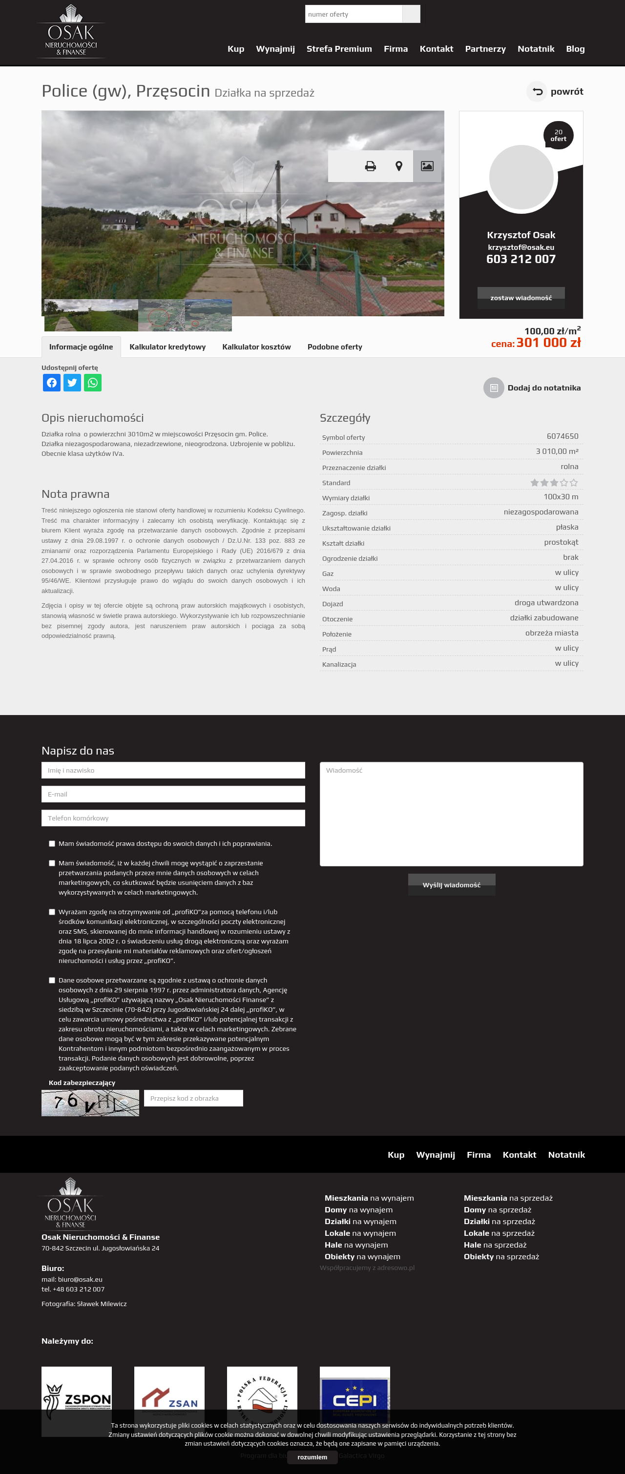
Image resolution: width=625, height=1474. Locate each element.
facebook (481, 14)
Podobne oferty (335, 347)
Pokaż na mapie (399, 166)
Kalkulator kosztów (256, 347)
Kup (236, 48)
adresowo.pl (396, 1267)
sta (541, 14)
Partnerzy (485, 48)
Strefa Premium (339, 48)
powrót (567, 91)
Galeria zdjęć (427, 166)
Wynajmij (275, 48)
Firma (396, 48)
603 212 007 (521, 258)
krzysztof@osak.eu (521, 247)
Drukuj (370, 166)
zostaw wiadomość (521, 298)
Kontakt (437, 48)
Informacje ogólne (81, 347)
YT (461, 14)
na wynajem (369, 1198)
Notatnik (536, 48)
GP (521, 14)
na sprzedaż (508, 1198)
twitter (441, 14)
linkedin (561, 14)
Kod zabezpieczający (82, 1082)
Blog (575, 48)
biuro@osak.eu (80, 1279)
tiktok (581, 14)
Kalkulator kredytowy (168, 347)
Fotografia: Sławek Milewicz (84, 1304)
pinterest (501, 14)
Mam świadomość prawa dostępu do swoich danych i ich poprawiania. (160, 843)
